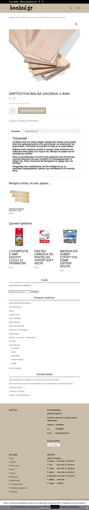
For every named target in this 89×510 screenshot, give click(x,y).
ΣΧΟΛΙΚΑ (12, 341)
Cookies (13, 462)
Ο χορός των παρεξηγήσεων (19, 395)
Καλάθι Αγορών (15, 480)
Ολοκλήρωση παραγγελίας (19, 488)
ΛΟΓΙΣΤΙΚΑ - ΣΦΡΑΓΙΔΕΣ (18, 330)
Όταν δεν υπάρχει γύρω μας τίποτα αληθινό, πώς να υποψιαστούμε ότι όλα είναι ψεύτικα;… (41, 383)
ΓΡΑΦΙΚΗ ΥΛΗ (14, 315)
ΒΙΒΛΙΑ (11, 311)
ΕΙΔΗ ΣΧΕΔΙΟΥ (14, 322)
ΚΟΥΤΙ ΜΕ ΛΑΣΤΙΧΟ (16, 326)
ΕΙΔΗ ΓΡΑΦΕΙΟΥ (15, 318)
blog (12, 458)
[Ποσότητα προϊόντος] (12, 111)
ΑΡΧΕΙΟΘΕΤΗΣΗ (15, 307)
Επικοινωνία (14, 477)
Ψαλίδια (13, 363)
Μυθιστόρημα (14, 334)
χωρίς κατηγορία (15, 368)
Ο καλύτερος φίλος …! (17, 387)
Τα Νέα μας (14, 492)
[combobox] (53, 445)
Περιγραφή (15, 131)
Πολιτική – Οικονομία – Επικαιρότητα (22, 337)
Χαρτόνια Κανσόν (17, 359)
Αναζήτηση (34, 292)
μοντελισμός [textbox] (53, 445)
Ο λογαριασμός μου (17, 484)
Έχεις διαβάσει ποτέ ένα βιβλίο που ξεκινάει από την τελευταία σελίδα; (34, 380)
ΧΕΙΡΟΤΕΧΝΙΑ (24, 17)
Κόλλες (13, 352)
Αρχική (13, 473)
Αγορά (12, 469)
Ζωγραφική (15, 348)
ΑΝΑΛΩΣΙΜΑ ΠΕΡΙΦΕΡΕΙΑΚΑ (20, 303)
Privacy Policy (15, 466)
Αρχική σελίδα (13, 17)
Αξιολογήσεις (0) (31, 131)
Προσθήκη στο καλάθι (32, 110)
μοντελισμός (35, 17)
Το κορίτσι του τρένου (16, 391)
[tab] (15, 131)
